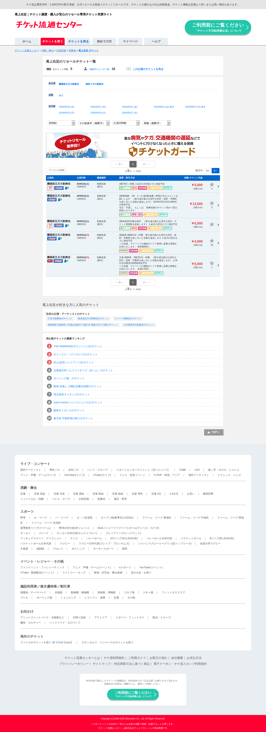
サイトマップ (101, 663)
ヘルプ (156, 41)
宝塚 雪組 (78, 493)
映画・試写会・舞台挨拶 (108, 572)
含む (208, 171)
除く (215, 171)
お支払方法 (194, 657)
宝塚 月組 (59, 493)
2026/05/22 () (129, 107)
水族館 (58, 592)
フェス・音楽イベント (132, 474)
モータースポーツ (103, 548)
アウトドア (100, 617)
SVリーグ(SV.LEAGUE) (124, 538)
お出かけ (27, 611)
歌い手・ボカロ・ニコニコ (223, 469)
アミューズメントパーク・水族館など (42, 617)
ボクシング (78, 548)
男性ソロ (55, 469)
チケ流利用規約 (114, 657)
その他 (131, 597)
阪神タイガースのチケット (69, 410)
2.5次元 (174, 493)
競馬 (124, 548)
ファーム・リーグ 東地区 (156, 517)
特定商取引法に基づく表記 (132, 663)
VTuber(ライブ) (102, 474)
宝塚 (22, 493)
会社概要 (177, 657)
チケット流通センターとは (82, 657)
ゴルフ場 (129, 592)
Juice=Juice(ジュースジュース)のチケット (78, 402)
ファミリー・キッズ (74, 572)
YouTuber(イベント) (151, 567)
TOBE (182, 469)
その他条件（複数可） (92, 123)
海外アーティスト (198, 474)
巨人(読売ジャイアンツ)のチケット (74, 362)
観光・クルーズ (162, 617)
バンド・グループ (97, 469)
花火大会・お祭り (141, 572)
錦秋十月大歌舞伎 (94, 84)
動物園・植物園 (80, 592)
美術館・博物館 (107, 592)
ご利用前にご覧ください (218, 27)
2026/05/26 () (98, 112)
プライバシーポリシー (74, 663)
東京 (61, 95)
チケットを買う (52, 41)
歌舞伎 (101, 498)
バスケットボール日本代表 (35, 543)
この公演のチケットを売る (147, 69)
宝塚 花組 (39, 493)
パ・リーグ (61, 517)
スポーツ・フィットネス (130, 617)
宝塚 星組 (98, 493)
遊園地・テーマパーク (33, 592)
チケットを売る (78, 41)
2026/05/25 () (66, 112)
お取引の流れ (158, 657)
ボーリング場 (44, 597)
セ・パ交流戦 (84, 517)
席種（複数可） (153, 123)
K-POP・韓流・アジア (167, 474)
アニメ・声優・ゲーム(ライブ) (38, 474)
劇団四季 (208, 493)
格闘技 (40, 548)
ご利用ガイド (137, 657)
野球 (22, 517)
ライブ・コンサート (35, 464)
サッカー (25, 533)
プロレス (58, 548)
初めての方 (104, 41)
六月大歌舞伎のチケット (60, 318)
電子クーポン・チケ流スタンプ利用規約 (180, 663)
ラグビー (65, 543)
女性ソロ (73, 469)
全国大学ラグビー (210, 543)
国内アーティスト (30, 469)
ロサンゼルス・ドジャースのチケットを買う (107, 642)
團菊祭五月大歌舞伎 (69, 84)
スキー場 (148, 592)
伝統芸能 (84, 498)
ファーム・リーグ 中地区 (194, 517)
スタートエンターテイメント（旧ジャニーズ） (143, 469)
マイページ (130, 41)
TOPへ (216, 432)
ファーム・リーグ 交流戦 (46, 522)
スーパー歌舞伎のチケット (128, 318)
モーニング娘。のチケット (69, 378)
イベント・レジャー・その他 (42, 561)
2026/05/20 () (66, 107)
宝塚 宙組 (117, 493)
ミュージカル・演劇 (32, 498)
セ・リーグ (40, 517)
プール (24, 597)
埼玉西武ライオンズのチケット (72, 394)
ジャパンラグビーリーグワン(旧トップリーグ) (164, 543)
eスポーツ (125, 567)
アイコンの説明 (56, 170)
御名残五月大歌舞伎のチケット (93, 318)
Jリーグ (43, 533)
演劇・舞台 (28, 488)
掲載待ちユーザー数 (99, 69)
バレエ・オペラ (61, 498)
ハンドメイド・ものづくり (65, 622)
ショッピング (68, 597)
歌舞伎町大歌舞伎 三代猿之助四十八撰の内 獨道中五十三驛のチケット (83, 325)
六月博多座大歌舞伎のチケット (138, 325)
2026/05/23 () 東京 (164, 107)
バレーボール (94, 538)
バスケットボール (191, 538)
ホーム (26, 41)
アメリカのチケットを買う (35, 642)
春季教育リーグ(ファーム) (35, 527)
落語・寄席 (120, 498)
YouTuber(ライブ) (74, 474)
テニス (74, 538)
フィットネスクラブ (173, 592)
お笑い (191, 493)
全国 (51, 95)
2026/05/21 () (98, 107)
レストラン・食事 (95, 597)
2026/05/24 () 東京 (195, 107)
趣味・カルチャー (30, 622)
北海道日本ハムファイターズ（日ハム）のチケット (83, 370)
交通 (116, 597)
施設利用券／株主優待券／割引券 (45, 586)
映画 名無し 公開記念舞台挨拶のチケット (78, 386)
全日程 (52, 106)
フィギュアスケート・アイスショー (41, 538)
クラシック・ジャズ (229, 474)
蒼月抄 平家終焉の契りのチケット (73, 418)
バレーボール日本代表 (159, 538)
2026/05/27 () (129, 112)
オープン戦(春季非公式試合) (117, 517)
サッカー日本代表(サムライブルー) (77, 533)
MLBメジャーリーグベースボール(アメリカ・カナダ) (128, 527)
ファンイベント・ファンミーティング (42, 567)
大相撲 (24, 548)
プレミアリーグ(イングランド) (123, 533)
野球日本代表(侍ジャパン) (74, 527)
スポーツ (27, 511)
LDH (197, 469)
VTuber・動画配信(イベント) (37, 572)
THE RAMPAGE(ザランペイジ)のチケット (78, 346)
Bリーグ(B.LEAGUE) (222, 538)
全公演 (52, 83)
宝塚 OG (156, 493)
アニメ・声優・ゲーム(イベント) (92, 567)
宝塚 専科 (137, 493)
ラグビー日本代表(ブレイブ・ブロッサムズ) (104, 543)
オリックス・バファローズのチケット (76, 354)
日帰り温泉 (79, 617)
